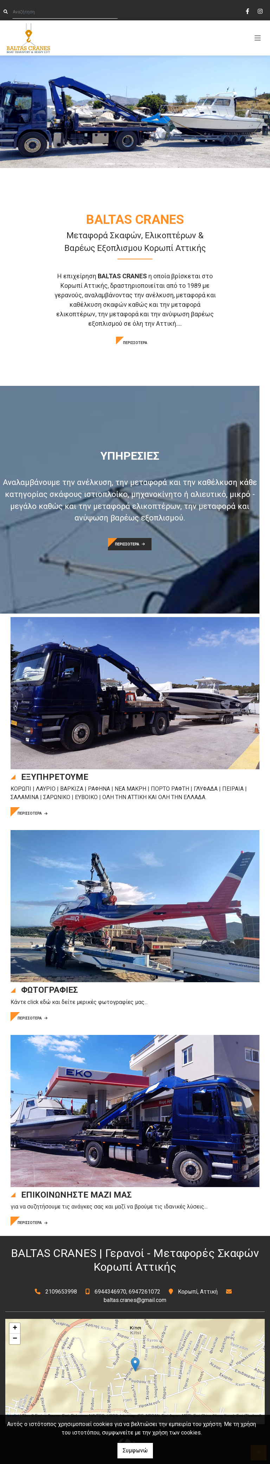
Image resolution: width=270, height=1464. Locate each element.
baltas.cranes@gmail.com (135, 1300)
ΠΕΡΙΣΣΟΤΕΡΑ (135, 343)
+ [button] (15, 1328)
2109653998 (61, 1291)
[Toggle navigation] (257, 38)
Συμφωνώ (135, 1450)
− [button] (15, 1339)
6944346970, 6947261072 (127, 1291)
